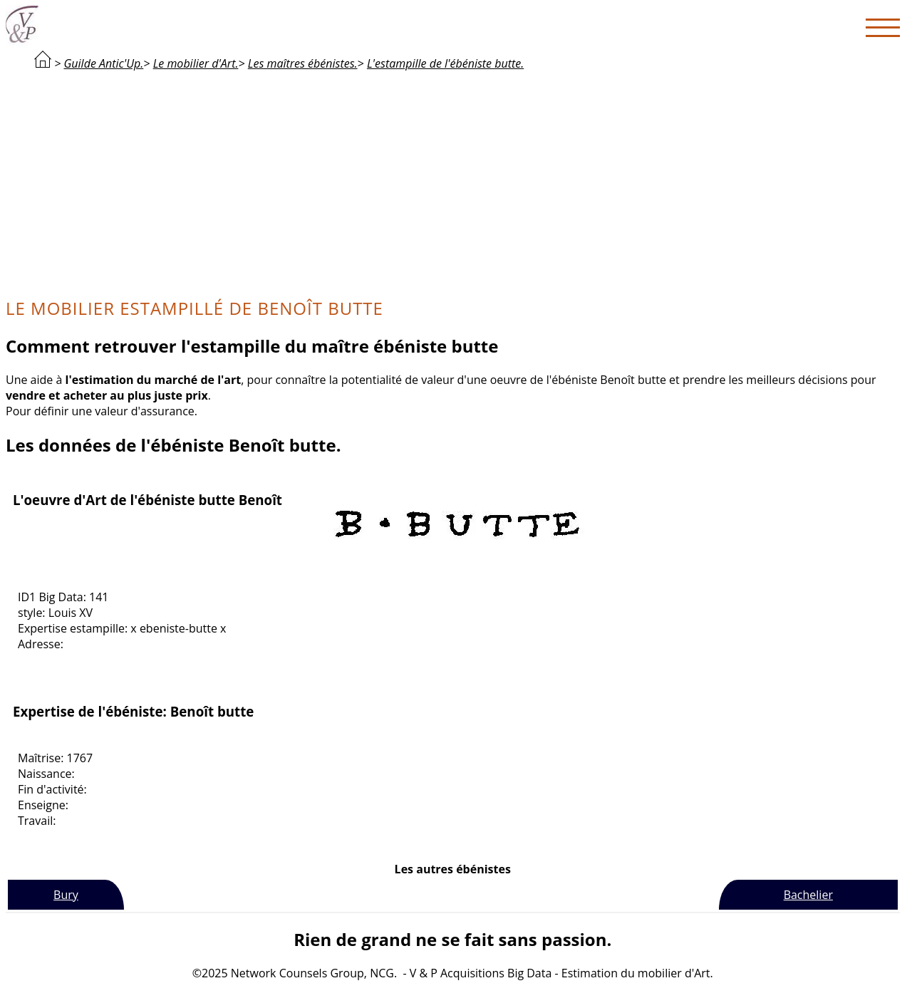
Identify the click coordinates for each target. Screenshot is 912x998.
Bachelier (808, 895)
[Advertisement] (452, 182)
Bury (65, 895)
